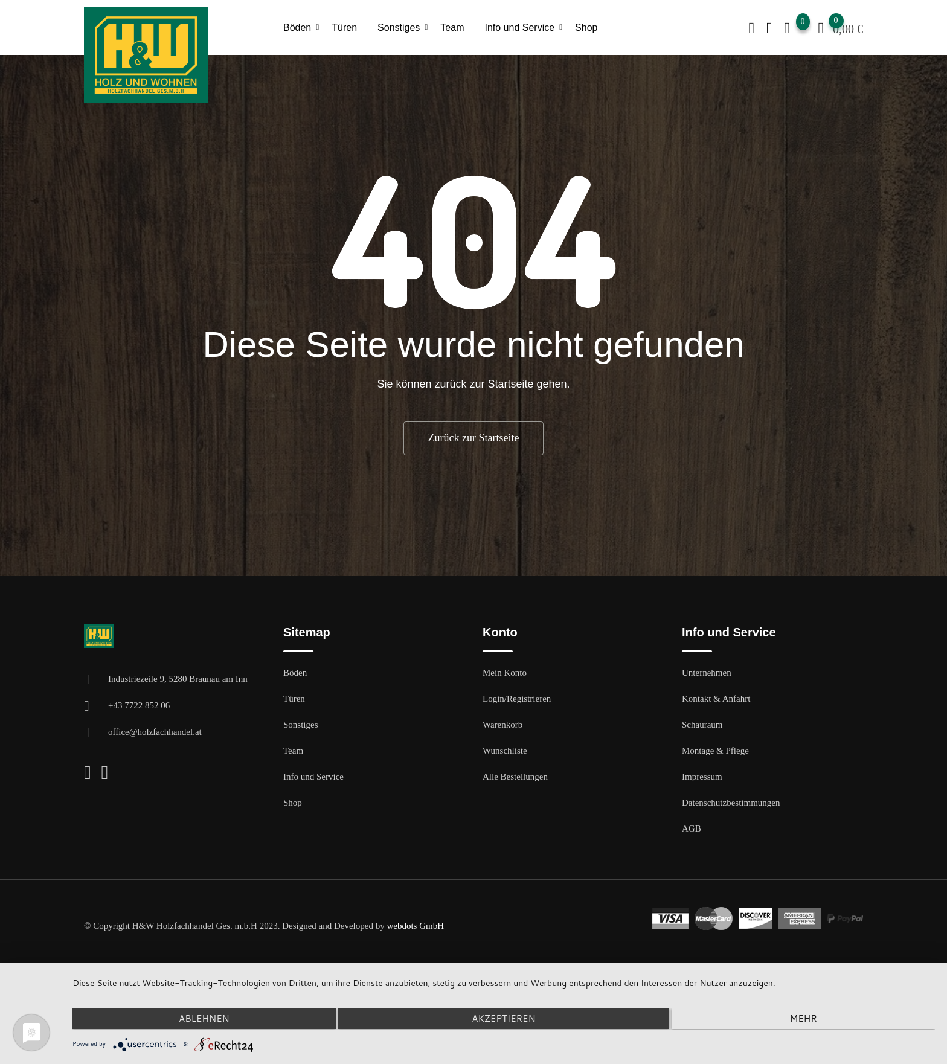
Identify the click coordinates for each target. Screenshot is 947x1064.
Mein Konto (505, 673)
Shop (586, 27)
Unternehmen (706, 673)
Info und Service (519, 27)
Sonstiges (398, 27)
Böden (297, 27)
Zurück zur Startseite (473, 438)
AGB (691, 828)
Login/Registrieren (517, 698)
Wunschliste (505, 750)
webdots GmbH (415, 926)
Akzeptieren (503, 1019)
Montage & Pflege (715, 750)
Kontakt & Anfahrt (716, 698)
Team (452, 27)
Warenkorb (502, 724)
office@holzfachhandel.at (155, 732)
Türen (344, 27)
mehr (806, 1019)
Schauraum (702, 724)
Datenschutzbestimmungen (731, 802)
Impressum (702, 776)
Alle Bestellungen (515, 776)
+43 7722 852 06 (139, 705)
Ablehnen (201, 1019)
